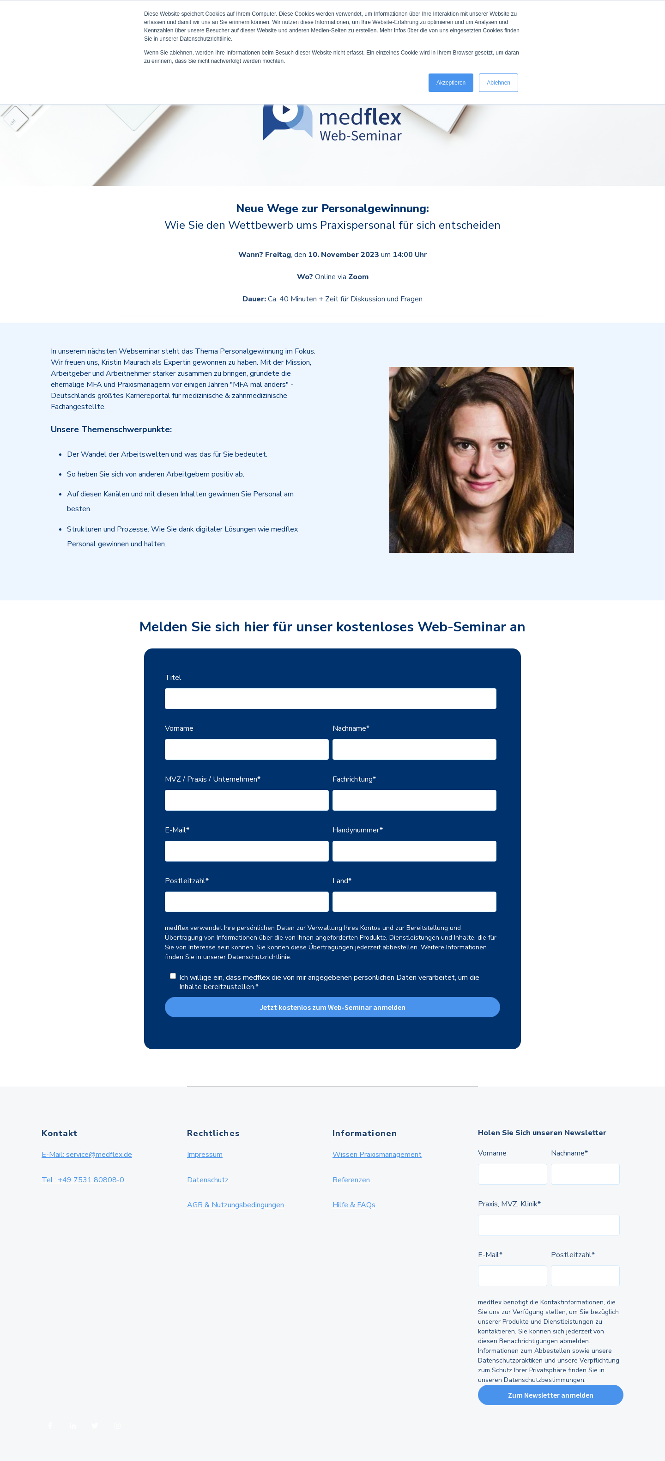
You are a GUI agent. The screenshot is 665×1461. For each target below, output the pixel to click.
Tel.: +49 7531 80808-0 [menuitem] (83, 1180)
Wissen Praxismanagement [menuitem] (377, 1154)
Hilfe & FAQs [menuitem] (353, 1205)
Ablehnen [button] (498, 82)
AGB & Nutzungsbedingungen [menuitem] (235, 1205)
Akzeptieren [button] (451, 82)
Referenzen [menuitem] (351, 1180)
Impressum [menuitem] (205, 1154)
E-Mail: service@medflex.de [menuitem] (87, 1154)
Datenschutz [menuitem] (208, 1180)
